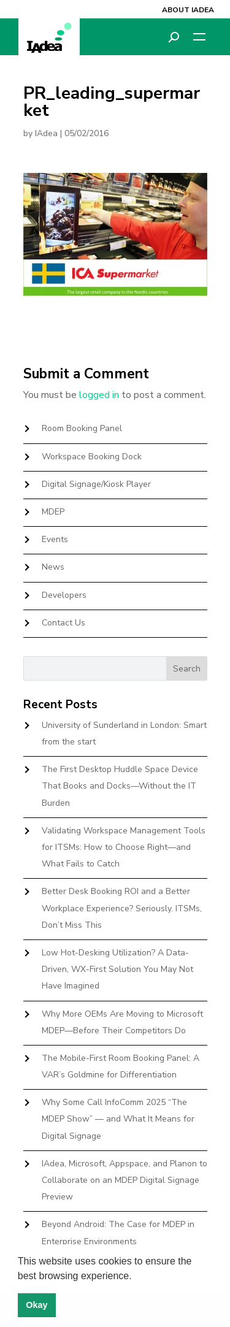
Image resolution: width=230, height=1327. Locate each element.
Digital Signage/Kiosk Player (96, 484)
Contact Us (63, 623)
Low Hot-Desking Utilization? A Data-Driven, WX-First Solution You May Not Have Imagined (117, 969)
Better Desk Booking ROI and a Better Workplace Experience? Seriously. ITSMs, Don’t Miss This (122, 907)
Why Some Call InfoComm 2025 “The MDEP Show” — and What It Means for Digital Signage (118, 1118)
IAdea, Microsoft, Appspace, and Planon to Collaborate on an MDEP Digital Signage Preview (124, 1180)
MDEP (53, 512)
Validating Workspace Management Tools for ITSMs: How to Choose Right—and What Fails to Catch (123, 847)
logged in (99, 395)
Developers (64, 595)
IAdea (46, 133)
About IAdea (188, 10)
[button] (136, 1277)
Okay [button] (36, 1305)
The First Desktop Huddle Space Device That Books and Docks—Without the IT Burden (120, 785)
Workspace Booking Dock (92, 456)
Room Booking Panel (82, 428)
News (53, 567)
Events (55, 539)
